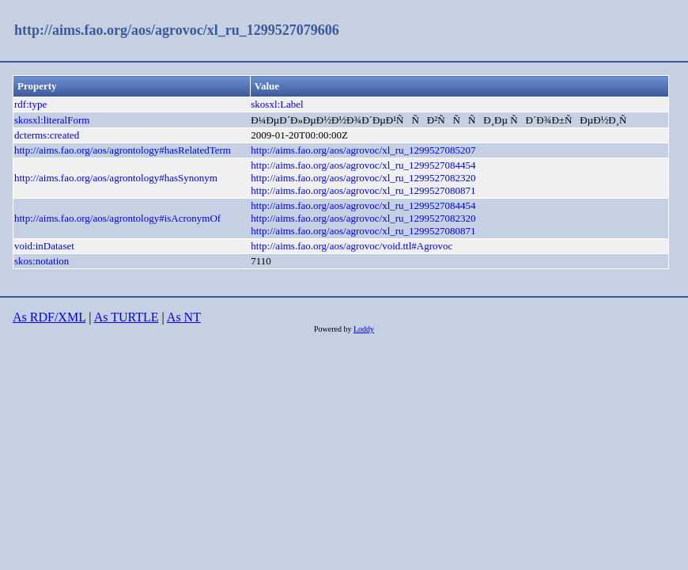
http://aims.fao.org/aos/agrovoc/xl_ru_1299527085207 (363, 150)
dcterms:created (46, 135)
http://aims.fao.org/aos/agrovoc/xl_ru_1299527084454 (363, 165)
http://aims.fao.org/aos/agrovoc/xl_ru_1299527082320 (363, 178)
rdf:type (30, 104)
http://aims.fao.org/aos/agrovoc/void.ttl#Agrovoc (351, 246)
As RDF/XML (49, 317)
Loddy (363, 329)
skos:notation (41, 261)
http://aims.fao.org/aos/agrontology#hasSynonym (115, 178)
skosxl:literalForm (51, 120)
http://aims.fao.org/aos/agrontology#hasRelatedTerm (122, 150)
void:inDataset (44, 246)
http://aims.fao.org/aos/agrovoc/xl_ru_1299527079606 (176, 30)
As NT (184, 317)
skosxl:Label (277, 104)
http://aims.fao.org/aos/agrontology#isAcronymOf (117, 218)
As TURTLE (126, 317)
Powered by (333, 329)
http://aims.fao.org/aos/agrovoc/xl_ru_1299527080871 (363, 190)
